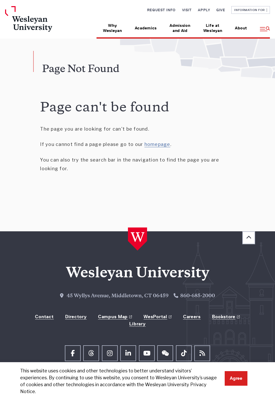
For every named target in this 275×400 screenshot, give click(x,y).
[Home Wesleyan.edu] (35, 22)
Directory (76, 316)
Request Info (161, 10)
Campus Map (113, 316)
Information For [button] (250, 10)
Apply (204, 10)
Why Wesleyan (112, 28)
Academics (146, 28)
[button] (262, 26)
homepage (157, 144)
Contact (44, 316)
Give (220, 10)
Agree (236, 378)
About (241, 28)
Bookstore (223, 316)
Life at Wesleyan (212, 28)
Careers (192, 316)
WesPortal (155, 316)
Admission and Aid (180, 28)
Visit (187, 10)
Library (137, 324)
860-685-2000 (197, 296)
